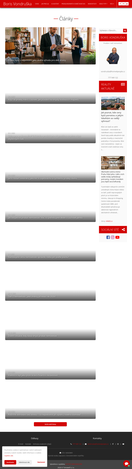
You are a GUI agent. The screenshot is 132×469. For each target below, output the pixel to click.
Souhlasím (10, 462)
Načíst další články (50, 423)
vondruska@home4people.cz (98, 442)
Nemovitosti (92, 4)
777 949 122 (77, 442)
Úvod (37, 4)
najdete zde (8, 456)
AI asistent (55, 4)
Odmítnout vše (25, 462)
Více (112, 4)
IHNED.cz (109, 221)
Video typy (102, 4)
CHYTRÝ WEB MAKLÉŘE (73, 462)
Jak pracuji (45, 4)
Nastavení (41, 462)
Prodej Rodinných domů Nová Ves (73, 4)
